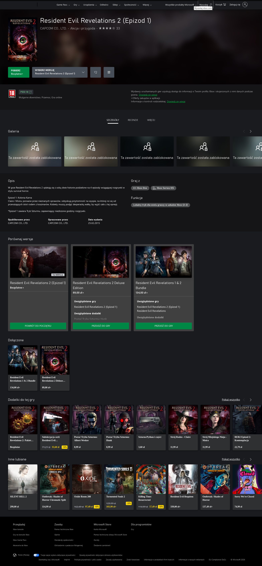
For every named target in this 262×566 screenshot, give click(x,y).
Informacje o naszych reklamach (191, 559)
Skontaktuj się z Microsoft (49, 559)
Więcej (146, 4)
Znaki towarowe (133, 559)
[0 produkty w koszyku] (221, 4)
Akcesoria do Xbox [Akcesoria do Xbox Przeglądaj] (20, 545)
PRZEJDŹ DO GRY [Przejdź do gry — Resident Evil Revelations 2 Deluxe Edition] (101, 325)
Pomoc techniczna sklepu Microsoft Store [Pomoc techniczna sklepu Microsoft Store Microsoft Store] (110, 535)
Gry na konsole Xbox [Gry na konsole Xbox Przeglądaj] (21, 535)
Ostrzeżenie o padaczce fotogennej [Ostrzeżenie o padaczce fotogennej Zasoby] (68, 545)
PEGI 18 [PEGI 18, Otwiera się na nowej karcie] (26, 92)
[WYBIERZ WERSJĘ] (60, 72)
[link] (22, 368)
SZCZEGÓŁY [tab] (113, 120)
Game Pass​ (62, 4)
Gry (75, 4)
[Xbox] (46, 4)
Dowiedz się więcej (148, 94)
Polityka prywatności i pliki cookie (87, 559)
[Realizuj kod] (109, 72)
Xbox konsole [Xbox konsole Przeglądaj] (18, 529)
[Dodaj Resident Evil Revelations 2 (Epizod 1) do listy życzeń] (95, 72)
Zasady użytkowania (114, 559)
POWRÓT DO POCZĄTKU (38, 325)
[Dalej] (250, 131)
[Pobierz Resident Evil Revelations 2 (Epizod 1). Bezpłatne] (18, 72)
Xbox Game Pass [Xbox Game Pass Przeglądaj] (19, 540)
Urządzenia (88, 4)
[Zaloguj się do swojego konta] (238, 5)
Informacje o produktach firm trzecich (159, 559)
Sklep (115, 4)
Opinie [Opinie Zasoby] (57, 535)
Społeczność (130, 4)
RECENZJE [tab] (133, 120)
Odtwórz (104, 4)
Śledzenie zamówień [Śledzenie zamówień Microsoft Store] (102, 545)
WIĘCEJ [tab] (151, 120)
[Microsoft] (24, 4)
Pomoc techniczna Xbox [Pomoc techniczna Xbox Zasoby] (63, 529)
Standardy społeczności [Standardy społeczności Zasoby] (63, 540)
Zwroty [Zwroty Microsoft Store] (96, 540)
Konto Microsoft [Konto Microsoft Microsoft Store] (100, 529)
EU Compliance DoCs (217, 559)
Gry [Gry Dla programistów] (132, 529)
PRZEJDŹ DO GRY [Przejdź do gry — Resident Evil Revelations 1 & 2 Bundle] (164, 325)
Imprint (67, 559)
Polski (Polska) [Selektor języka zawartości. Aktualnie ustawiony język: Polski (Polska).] (23, 555)
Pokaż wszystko (231, 399)
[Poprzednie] (244, 131)
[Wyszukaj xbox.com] (205, 4)
